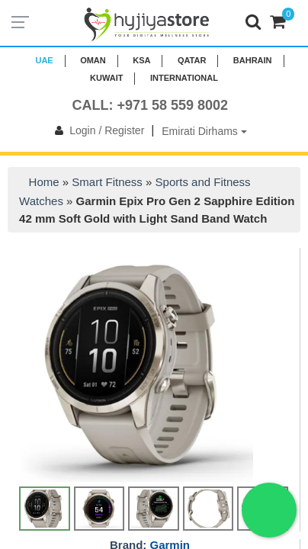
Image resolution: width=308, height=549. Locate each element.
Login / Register (96, 130)
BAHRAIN (252, 60)
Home (44, 181)
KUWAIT (106, 77)
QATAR (192, 60)
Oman (93, 60)
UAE (44, 60)
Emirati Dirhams (204, 131)
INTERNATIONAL (184, 77)
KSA (141, 60)
